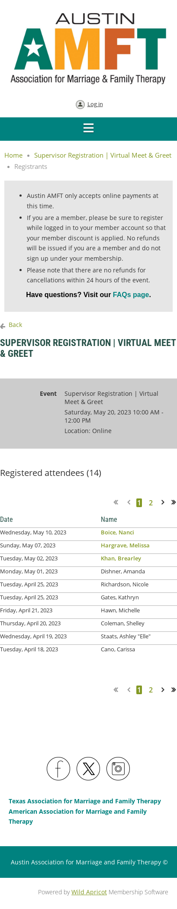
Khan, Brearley (121, 558)
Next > (164, 502)
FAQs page (130, 294)
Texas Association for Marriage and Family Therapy (85, 801)
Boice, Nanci (117, 532)
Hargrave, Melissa (125, 545)
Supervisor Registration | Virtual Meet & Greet (102, 155)
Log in (95, 104)
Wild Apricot (89, 892)
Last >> (176, 502)
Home (13, 155)
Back (15, 324)
